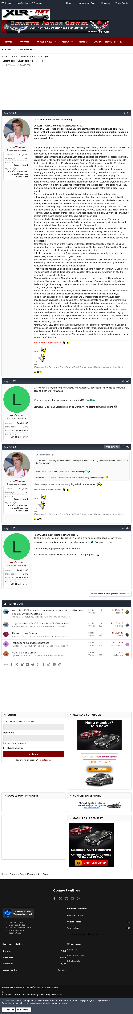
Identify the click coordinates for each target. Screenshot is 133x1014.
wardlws (16, 626)
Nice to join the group (24, 652)
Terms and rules (22, 994)
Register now (45, 760)
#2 (127, 381)
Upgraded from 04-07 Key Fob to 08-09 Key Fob (40, 623)
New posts (8, 49)
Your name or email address (19, 721)
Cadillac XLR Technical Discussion (50, 636)
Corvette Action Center (20, 927)
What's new (44, 41)
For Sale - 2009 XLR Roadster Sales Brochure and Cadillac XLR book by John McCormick (47, 612)
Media (65, 41)
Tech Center (122, 3)
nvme (120, 635)
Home (69, 3)
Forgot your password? (16, 743)
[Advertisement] (66, 89)
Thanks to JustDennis (24, 633)
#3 (127, 446)
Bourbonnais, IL (21, 165)
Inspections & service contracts (30, 643)
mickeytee (118, 655)
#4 (127, 528)
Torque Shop (15, 932)
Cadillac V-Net (16, 922)
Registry (105, 3)
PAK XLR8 (16, 616)
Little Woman (10, 65)
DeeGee (62, 970)
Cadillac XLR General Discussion (49, 626)
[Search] (128, 41)
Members (84, 41)
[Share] (123, 113)
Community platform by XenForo (30, 987)
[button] (55, 41)
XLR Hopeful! (18, 645)
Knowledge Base (87, 3)
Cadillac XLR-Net (17, 925)
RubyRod (16, 636)
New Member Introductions (51, 655)
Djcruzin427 (17, 655)
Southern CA (22, 430)
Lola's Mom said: (43, 455)
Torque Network (16, 930)
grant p (119, 612)
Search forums (26, 49)
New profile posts (75, 954)
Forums (24, 41)
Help (48, 994)
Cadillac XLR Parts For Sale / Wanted (52, 616)
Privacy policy (37, 994)
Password (8, 732)
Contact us (7, 994)
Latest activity (73, 960)
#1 (128, 112)
